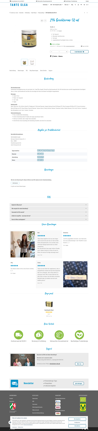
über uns (79, 366)
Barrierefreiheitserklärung (38, 413)
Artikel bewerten (15, 183)
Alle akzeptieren (77, 419)
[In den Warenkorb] (11, 17)
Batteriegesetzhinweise (37, 407)
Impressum (14, 427)
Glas (42, 153)
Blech (39, 153)
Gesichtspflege (40, 157)
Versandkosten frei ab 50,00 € (17, 1)
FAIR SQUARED (40, 160)
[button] (78, 5)
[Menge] (59, 51)
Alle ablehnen (77, 425)
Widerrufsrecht (35, 410)
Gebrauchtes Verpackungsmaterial (44, 1)
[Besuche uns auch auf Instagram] (87, 429)
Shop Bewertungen (34, 70)
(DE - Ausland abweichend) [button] (69, 46)
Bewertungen (21, 70)
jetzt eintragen (78, 383)
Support (50, 70)
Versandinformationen (60, 410)
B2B (51, 4)
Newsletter (12, 401)
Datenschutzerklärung (28, 424)
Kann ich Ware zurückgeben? (18, 219)
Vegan (53, 150)
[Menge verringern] (51, 51)
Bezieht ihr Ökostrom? (17, 205)
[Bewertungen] (49, 312)
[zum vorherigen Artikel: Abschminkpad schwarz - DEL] (84, 12)
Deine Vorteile (43, 70)
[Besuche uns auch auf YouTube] (85, 429)
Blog (72, 4)
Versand (60, 30)
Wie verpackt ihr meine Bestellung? (20, 208)
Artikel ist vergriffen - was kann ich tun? (21, 216)
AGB (33, 401)
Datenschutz (20, 427)
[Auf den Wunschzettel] (45, 20)
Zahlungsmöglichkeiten (60, 398)
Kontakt (87, 1)
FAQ (27, 70)
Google (67, 245)
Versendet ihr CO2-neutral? (18, 212)
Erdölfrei (39, 150)
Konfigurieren (77, 422)
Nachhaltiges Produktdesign (70, 1)
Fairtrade (44, 150)
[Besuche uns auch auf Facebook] (82, 429)
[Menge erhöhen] (66, 51)
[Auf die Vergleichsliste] (41, 20)
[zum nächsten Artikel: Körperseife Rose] (87, 12)
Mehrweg (48, 150)
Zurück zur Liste (14, 12)
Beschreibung (13, 70)
